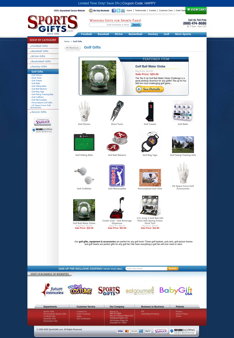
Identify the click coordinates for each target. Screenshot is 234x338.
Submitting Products (150, 314)
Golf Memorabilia (117, 188)
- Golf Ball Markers (38, 89)
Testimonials (140, 10)
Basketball (135, 34)
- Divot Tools (35, 78)
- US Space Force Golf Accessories (40, 106)
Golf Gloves (84, 124)
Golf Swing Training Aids (183, 155)
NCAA (119, 34)
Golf (166, 34)
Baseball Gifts (39, 51)
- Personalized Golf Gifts (41, 102)
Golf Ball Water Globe (150, 66)
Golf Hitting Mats (84, 155)
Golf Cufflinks (84, 188)
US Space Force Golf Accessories (183, 187)
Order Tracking (83, 314)
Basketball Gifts (41, 61)
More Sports (183, 34)
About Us (114, 311)
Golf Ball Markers (117, 155)
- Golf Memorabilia (38, 100)
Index (79, 316)
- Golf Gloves (36, 75)
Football (86, 34)
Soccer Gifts (38, 111)
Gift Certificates (83, 318)
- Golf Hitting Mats (38, 86)
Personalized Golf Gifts (150, 188)
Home (129, 10)
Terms (178, 316)
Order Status (181, 10)
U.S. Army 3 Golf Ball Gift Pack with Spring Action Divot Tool (150, 221)
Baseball (103, 34)
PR (142, 311)
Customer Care (166, 10)
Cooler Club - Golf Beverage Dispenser (117, 222)
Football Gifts (39, 46)
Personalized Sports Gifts (55, 314)
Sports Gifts (49, 311)
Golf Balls (183, 124)
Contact (152, 10)
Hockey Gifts (39, 66)
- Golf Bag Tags (37, 91)
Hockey (153, 34)
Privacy (179, 311)
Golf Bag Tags (150, 155)
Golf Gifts (37, 71)
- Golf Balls (35, 83)
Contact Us (81, 311)
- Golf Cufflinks (37, 97)
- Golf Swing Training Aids (41, 94)
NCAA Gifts (38, 56)
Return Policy (182, 314)
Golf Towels (150, 124)
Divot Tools (117, 124)
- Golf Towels (36, 81)
